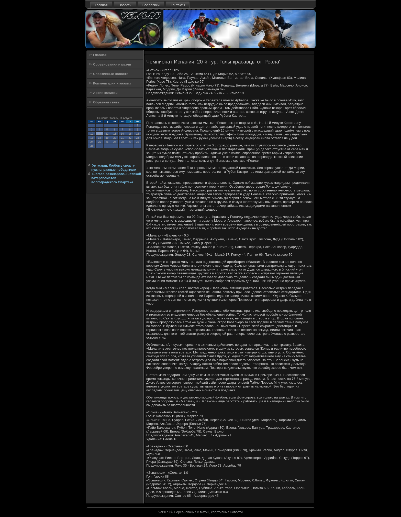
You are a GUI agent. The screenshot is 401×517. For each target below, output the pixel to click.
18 (99, 137)
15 (130, 133)
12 (107, 133)
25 (99, 142)
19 (107, 137)
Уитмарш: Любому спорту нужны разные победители (113, 167)
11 (99, 133)
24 (91, 142)
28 (122, 142)
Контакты (178, 5)
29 (130, 142)
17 (91, 137)
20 (114, 137)
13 (114, 133)
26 (107, 142)
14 (122, 133)
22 (130, 137)
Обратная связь (106, 102)
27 (114, 142)
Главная (101, 5)
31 (91, 146)
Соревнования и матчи (112, 64)
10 (91, 133)
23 (137, 137)
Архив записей (105, 93)
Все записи (151, 5)
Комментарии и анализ (112, 83)
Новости (124, 5)
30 (137, 142)
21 (122, 137)
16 (137, 133)
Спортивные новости (110, 74)
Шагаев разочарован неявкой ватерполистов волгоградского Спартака (116, 178)
